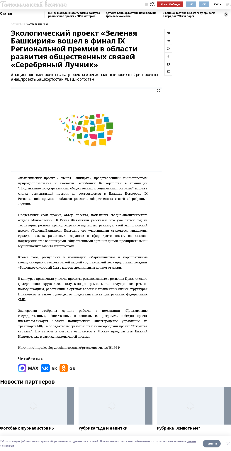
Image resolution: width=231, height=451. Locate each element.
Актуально (18, 23)
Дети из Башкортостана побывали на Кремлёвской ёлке (131, 14)
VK (191, 4)
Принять (212, 443)
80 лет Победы (170, 4)
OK (204, 4)
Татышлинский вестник (33, 4)
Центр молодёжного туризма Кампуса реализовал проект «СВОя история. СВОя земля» (74, 14)
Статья (6, 13)
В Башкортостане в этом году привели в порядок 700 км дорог (189, 14)
